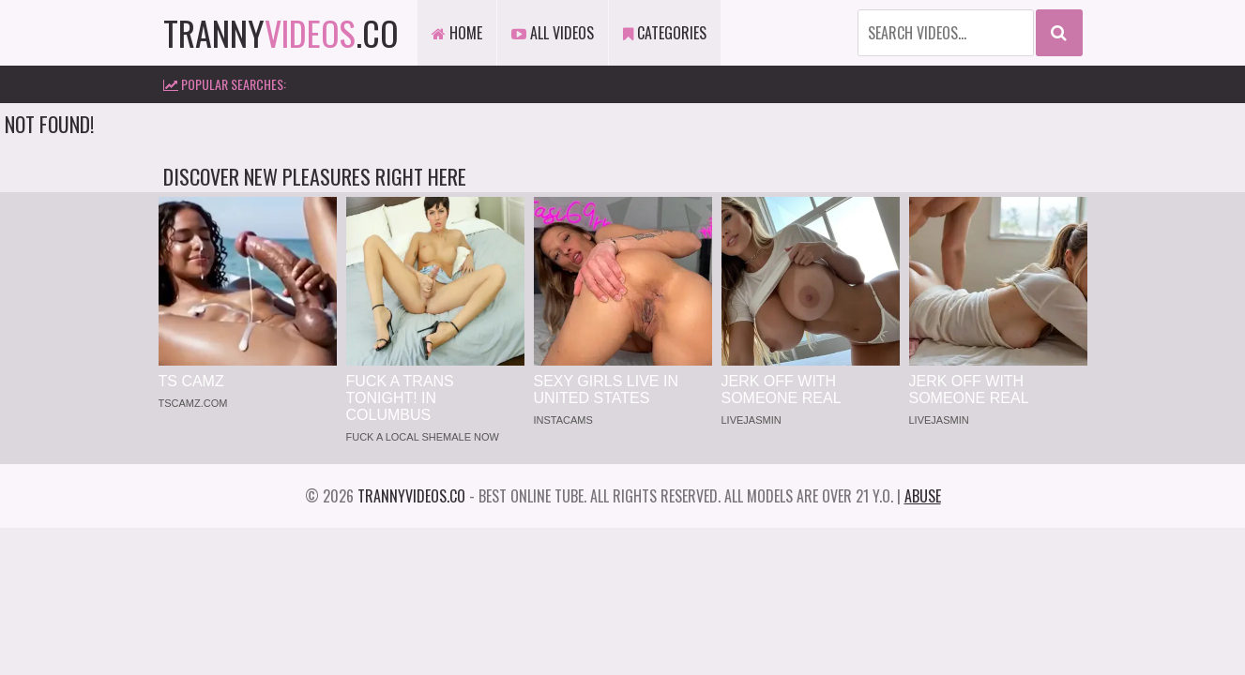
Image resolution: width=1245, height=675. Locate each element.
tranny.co (281, 32)
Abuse (922, 496)
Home (457, 33)
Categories (664, 33)
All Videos (552, 33)
